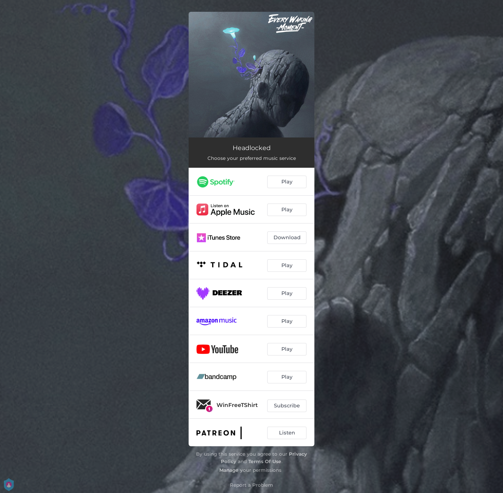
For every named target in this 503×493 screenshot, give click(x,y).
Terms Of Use (264, 461)
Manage (229, 470)
